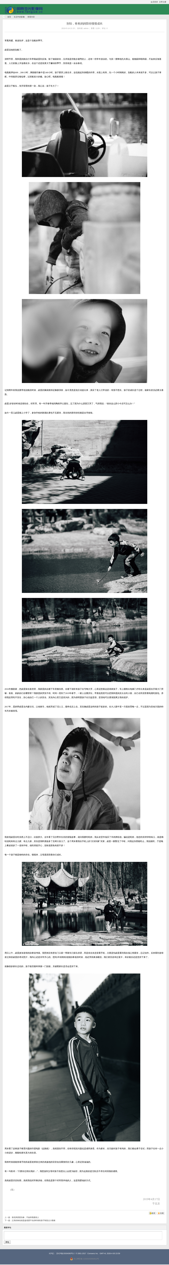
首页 (9, 17)
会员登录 (154, 2)
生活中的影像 (19, 17)
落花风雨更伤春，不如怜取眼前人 (25, 1217)
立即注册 (162, 2)
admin (86, 28)
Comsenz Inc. (92, 1253)
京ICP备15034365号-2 (65, 1253)
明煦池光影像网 (3, 17)
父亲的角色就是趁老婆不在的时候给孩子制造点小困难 (33, 1220)
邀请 (153, 1213)
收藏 (162, 1213)
